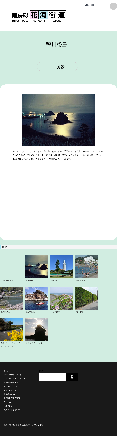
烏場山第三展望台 (8, 280)
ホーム (6, 371)
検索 (41, 370)
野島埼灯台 (55, 280)
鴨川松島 (29, 280)
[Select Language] (96, 5)
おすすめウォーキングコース (15, 379)
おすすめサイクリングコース (15, 375)
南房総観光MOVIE (11, 394)
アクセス (7, 402)
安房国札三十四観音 (12, 398)
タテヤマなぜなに (11, 386)
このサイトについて (12, 410)
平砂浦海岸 (55, 312)
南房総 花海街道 (38, 16)
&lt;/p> (58, 184)
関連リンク (8, 406)
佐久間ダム (5, 312)
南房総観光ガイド (11, 382)
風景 (60, 67)
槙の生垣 (79, 312)
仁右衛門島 (30, 312)
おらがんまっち (10, 390)
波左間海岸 (80, 280)
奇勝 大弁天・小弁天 (34, 343)
